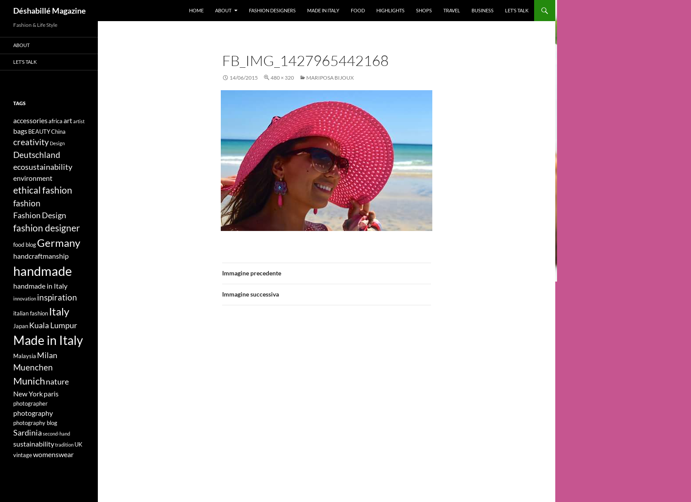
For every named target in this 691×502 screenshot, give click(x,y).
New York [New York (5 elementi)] (28, 393)
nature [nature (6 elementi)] (57, 381)
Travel (451, 10)
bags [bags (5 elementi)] (20, 131)
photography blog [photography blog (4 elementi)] (35, 422)
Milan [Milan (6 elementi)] (47, 355)
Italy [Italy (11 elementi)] (59, 311)
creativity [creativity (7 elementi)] (31, 142)
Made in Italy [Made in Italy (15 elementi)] (48, 340)
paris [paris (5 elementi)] (51, 393)
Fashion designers (272, 10)
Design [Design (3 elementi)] (57, 143)
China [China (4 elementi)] (58, 131)
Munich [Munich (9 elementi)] (29, 381)
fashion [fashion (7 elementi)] (27, 203)
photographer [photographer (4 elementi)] (30, 403)
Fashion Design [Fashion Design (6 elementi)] (39, 215)
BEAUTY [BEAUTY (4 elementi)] (39, 131)
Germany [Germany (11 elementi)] (58, 242)
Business (483, 10)
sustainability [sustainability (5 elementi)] (33, 444)
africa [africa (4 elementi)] (55, 121)
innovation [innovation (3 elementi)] (24, 298)
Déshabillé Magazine (49, 10)
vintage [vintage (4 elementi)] (22, 454)
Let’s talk (516, 10)
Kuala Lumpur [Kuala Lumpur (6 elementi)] (53, 325)
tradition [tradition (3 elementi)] (64, 444)
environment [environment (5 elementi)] (32, 178)
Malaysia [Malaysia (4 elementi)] (24, 355)
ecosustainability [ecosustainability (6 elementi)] (42, 167)
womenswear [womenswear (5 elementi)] (53, 454)
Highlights (390, 10)
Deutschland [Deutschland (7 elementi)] (36, 155)
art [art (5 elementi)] (67, 120)
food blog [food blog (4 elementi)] (24, 244)
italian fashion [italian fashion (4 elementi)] (30, 313)
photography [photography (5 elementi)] (33, 413)
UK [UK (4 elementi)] (78, 444)
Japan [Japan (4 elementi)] (20, 326)
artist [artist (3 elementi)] (79, 121)
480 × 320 (282, 77)
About (223, 10)
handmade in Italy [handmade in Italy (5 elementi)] (40, 286)
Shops (424, 10)
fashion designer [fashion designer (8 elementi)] (46, 228)
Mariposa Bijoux (330, 77)
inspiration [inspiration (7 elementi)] (57, 297)
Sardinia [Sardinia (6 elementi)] (27, 432)
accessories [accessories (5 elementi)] (30, 120)
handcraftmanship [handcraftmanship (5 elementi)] (41, 256)
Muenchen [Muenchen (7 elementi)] (33, 367)
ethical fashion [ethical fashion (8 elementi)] (42, 190)
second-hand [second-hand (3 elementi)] (56, 433)
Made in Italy (323, 10)
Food (358, 10)
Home (196, 10)
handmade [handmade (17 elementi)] (42, 270)
